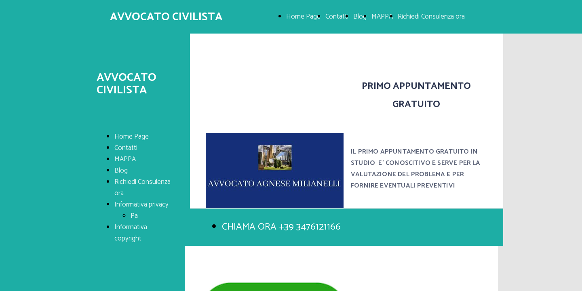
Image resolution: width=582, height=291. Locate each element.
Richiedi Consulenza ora (431, 16)
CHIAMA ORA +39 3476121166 (281, 227)
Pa (134, 215)
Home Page (303, 16)
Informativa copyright (130, 232)
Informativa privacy (141, 204)
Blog (360, 16)
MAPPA (382, 16)
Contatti (336, 16)
